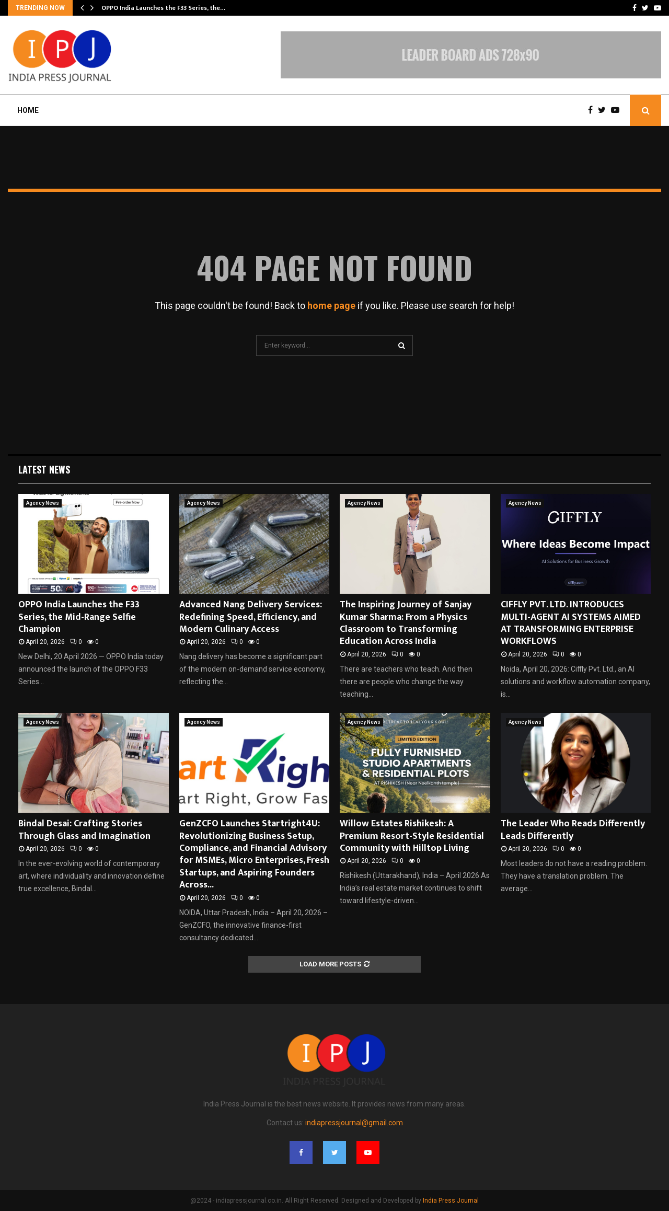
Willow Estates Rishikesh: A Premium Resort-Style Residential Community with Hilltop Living (412, 836)
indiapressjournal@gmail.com (354, 1122)
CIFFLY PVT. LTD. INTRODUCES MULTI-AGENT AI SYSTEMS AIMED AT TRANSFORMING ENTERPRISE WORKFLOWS (571, 623)
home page (331, 305)
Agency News (42, 503)
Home (28, 110)
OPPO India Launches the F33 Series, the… (163, 8)
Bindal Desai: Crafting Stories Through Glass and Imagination (84, 830)
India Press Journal (451, 1200)
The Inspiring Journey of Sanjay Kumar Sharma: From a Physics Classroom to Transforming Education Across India (405, 623)
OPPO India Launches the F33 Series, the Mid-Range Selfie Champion (79, 617)
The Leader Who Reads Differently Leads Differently (573, 830)
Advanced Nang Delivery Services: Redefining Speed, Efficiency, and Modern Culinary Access (250, 617)
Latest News (44, 469)
